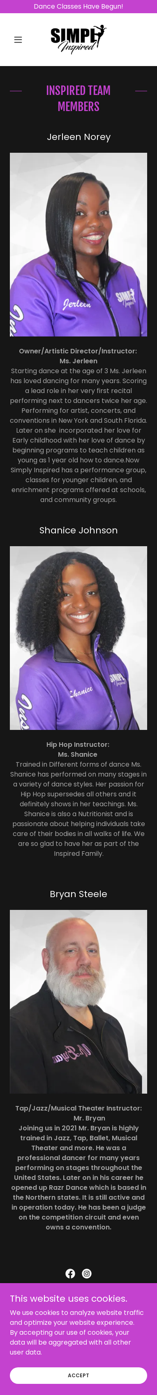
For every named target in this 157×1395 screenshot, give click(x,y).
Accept (78, 1386)
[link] (78, 39)
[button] (20, 39)
